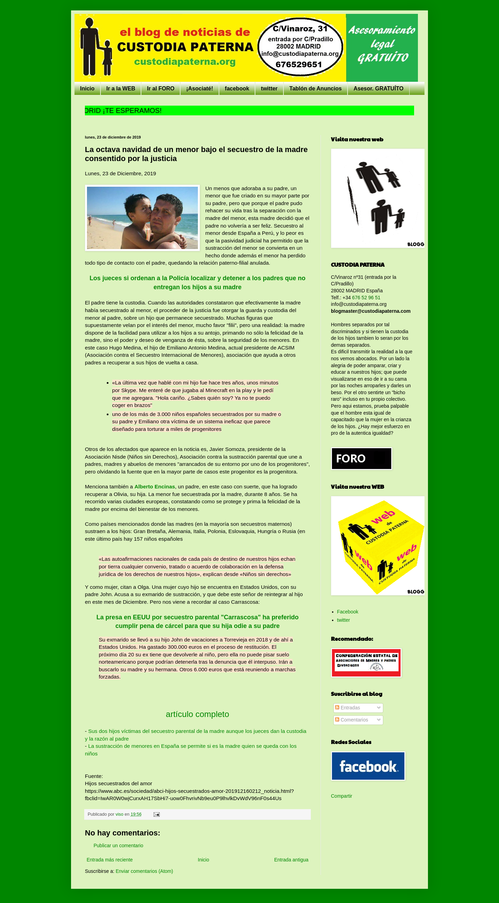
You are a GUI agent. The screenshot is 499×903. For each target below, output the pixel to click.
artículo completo (197, 714)
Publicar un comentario (118, 845)
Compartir (341, 796)
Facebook (347, 611)
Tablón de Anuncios (315, 88)
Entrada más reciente (110, 859)
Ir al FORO (160, 88)
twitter (269, 88)
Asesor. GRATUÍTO (378, 88)
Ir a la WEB (120, 88)
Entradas (347, 707)
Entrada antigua (291, 859)
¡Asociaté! (199, 88)
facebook (237, 88)
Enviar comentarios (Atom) (144, 871)
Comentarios (351, 720)
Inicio (87, 88)
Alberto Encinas (154, 486)
